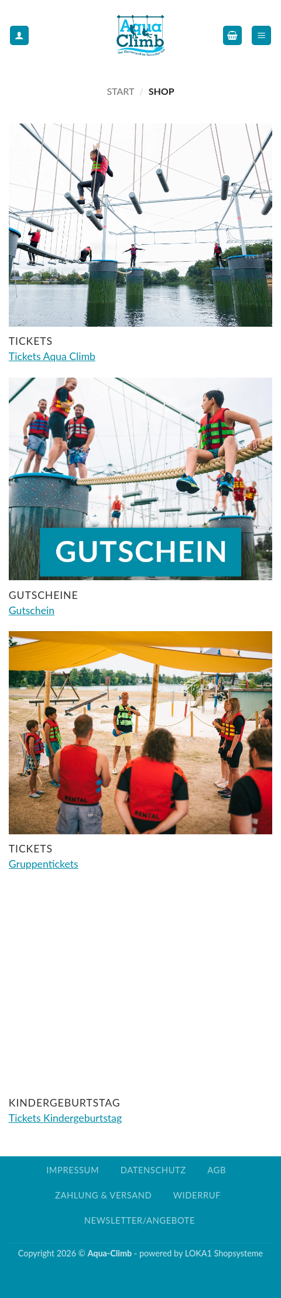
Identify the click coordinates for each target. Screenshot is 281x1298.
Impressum (72, 1170)
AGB (216, 1170)
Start (120, 91)
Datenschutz (153, 1170)
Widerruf (197, 1195)
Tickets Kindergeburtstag (65, 1118)
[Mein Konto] (19, 35)
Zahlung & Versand (103, 1195)
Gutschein (31, 610)
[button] (232, 35)
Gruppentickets (43, 864)
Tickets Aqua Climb (52, 356)
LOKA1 (198, 1253)
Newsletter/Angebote (139, 1220)
